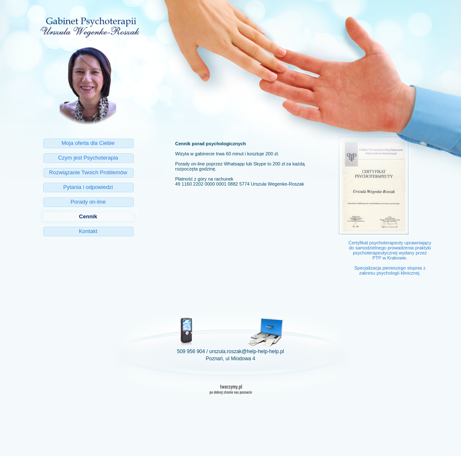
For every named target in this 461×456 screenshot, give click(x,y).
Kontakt (88, 231)
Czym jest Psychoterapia (88, 158)
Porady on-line (88, 202)
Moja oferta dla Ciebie (88, 143)
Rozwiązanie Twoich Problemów (88, 172)
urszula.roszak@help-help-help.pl (246, 351)
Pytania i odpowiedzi (88, 187)
